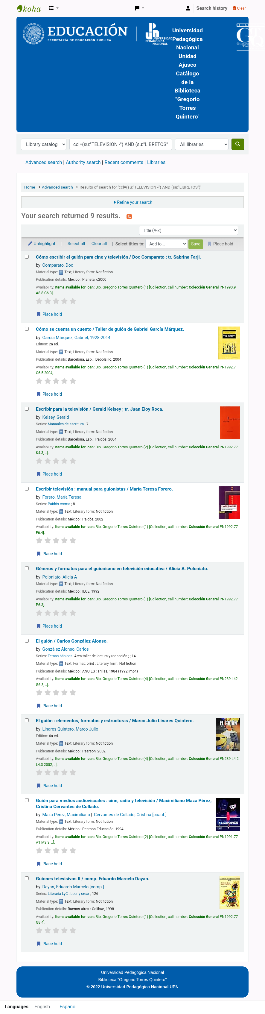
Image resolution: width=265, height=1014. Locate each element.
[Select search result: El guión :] (27, 720)
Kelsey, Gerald (55, 417)
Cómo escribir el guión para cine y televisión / (118, 257)
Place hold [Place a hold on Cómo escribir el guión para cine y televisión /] (49, 314)
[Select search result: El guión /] (27, 641)
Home (29, 187)
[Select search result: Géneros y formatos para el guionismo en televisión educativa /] (27, 568)
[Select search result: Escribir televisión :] (27, 489)
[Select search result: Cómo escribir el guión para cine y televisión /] (27, 257)
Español (68, 1007)
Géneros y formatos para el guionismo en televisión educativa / (122, 568)
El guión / (72, 641)
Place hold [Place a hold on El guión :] (49, 785)
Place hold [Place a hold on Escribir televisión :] (49, 553)
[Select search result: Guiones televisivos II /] (27, 878)
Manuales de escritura (66, 424)
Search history (212, 8)
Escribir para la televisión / (99, 409)
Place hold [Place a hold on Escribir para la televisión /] (49, 474)
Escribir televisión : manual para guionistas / (104, 489)
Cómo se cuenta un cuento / (110, 329)
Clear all (99, 243)
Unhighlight (41, 243)
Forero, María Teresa (62, 497)
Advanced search (43, 162)
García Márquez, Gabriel (76, 337)
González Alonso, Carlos (65, 649)
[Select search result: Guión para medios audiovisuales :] (27, 800)
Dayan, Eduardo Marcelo (73, 886)
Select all (76, 243)
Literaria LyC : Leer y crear (68, 894)
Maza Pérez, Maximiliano (66, 814)
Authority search (83, 162)
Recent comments (123, 162)
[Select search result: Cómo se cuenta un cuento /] (27, 329)
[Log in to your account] (188, 8)
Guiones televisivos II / (92, 878)
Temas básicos (60, 656)
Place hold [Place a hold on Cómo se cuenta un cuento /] (49, 394)
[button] (54, 8)
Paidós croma (59, 504)
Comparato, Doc (57, 265)
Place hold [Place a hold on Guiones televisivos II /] (49, 943)
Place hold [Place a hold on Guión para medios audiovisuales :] (49, 863)
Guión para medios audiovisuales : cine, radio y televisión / (124, 803)
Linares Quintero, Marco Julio (70, 729)
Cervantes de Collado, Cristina (130, 814)
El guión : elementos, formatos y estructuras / (115, 720)
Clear (239, 8)
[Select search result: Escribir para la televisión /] (27, 409)
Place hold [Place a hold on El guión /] (49, 705)
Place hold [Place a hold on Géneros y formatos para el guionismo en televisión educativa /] (49, 626)
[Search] (238, 144)
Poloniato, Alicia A (59, 577)
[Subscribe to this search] (129, 216)
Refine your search (134, 202)
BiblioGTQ (32, 8)
